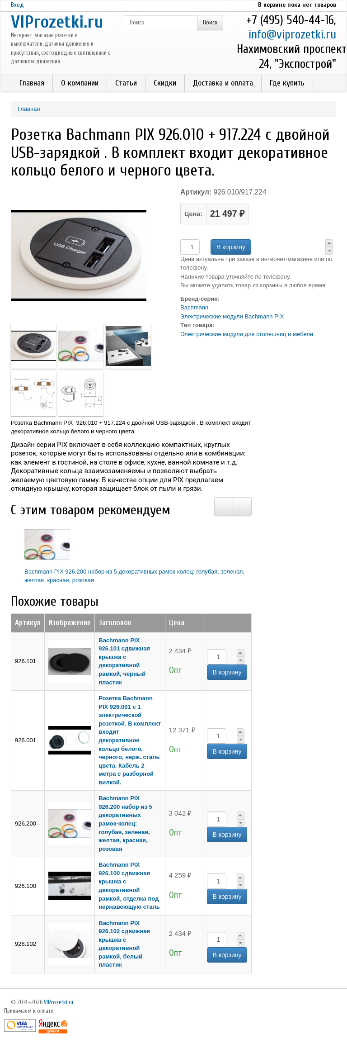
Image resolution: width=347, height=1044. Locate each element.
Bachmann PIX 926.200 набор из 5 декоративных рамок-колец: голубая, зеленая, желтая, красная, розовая (125, 823)
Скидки (165, 83)
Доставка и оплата (223, 83)
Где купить (287, 83)
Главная (31, 83)
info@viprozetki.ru (292, 35)
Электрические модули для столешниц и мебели (246, 334)
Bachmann (194, 307)
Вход (17, 5)
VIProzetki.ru (57, 22)
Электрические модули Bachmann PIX (232, 316)
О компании (79, 83)
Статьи (126, 83)
